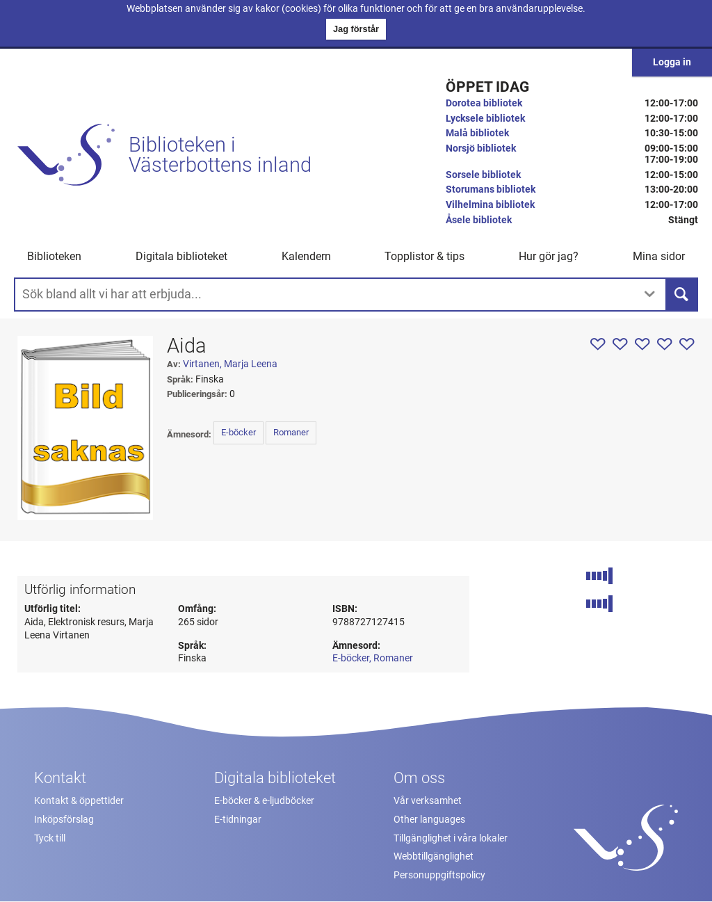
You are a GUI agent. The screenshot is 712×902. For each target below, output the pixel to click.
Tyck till (49, 838)
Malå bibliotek (477, 133)
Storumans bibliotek (490, 189)
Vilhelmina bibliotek (490, 205)
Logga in (672, 62)
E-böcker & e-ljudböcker (264, 801)
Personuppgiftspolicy (439, 875)
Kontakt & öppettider (79, 801)
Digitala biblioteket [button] (181, 256)
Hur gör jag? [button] (548, 256)
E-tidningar (237, 820)
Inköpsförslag (64, 820)
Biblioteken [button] (54, 256)
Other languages (429, 820)
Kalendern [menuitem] (306, 256)
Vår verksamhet (428, 801)
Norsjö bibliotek (481, 148)
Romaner (291, 432)
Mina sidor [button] (659, 256)
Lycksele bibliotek (485, 118)
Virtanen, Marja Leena (230, 364)
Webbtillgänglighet (434, 856)
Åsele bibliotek (479, 220)
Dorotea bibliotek (484, 103)
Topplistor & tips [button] (424, 256)
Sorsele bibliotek (483, 175)
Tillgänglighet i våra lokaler (451, 838)
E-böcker (238, 432)
